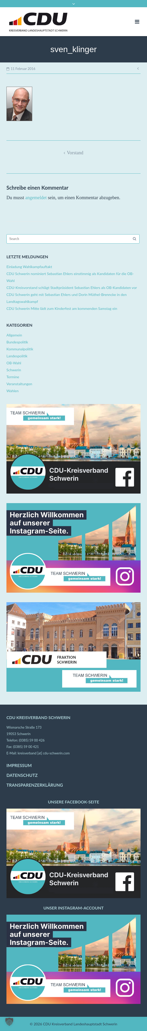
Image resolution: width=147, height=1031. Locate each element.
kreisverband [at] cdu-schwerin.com (44, 753)
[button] (9, 1021)
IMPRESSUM (19, 765)
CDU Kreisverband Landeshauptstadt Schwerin (80, 1024)
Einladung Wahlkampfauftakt (29, 266)
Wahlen (12, 391)
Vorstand (75, 152)
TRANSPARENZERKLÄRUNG (34, 785)
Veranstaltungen (19, 384)
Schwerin (13, 370)
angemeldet (36, 197)
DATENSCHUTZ (22, 775)
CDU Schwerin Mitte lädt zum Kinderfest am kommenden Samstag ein (61, 308)
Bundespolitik (17, 342)
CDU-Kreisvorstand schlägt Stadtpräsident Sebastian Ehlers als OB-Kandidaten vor (71, 287)
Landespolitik (16, 356)
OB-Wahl (13, 363)
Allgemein (14, 335)
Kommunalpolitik (19, 349)
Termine (12, 377)
